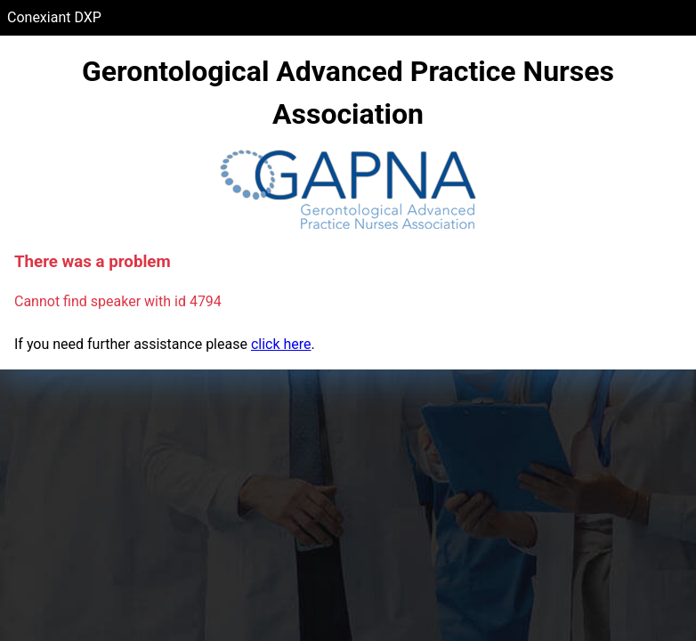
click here (281, 344)
